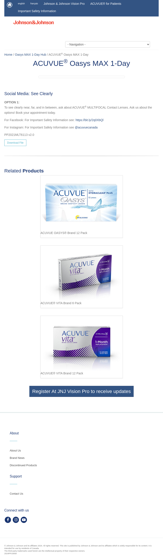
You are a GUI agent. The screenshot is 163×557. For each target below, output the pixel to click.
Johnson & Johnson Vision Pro (64, 3)
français (34, 3)
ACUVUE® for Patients (105, 3)
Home (8, 54)
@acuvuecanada (86, 127)
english (21, 3)
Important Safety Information (37, 11)
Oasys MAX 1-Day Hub (30, 54)
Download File (15, 142)
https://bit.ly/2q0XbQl (89, 120)
